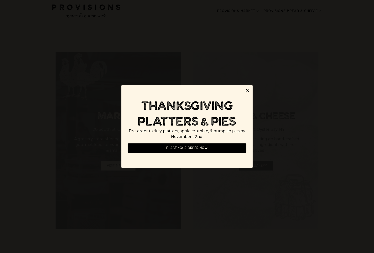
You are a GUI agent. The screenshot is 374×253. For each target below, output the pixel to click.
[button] (247, 90)
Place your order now (187, 148)
